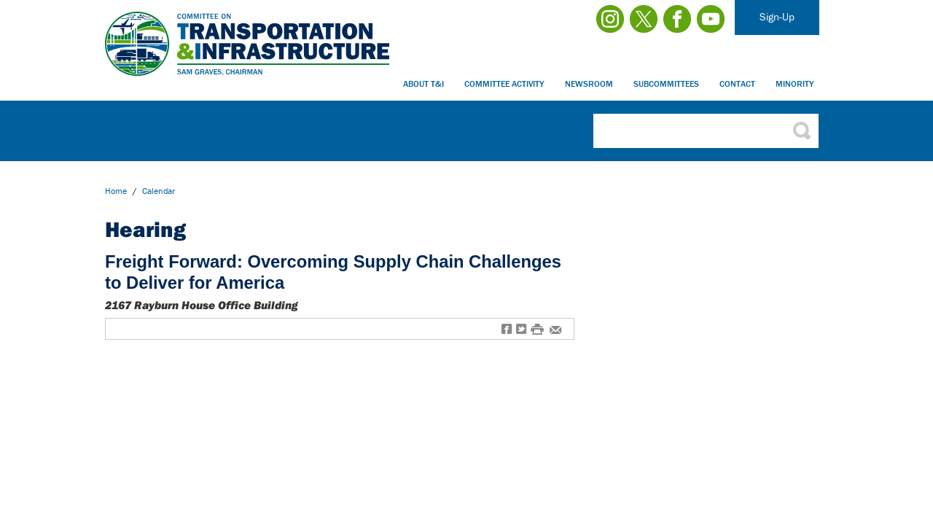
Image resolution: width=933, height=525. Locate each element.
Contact (737, 83)
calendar (158, 190)
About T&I (423, 83)
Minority (795, 83)
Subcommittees (666, 83)
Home (116, 190)
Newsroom (589, 83)
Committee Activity (504, 83)
